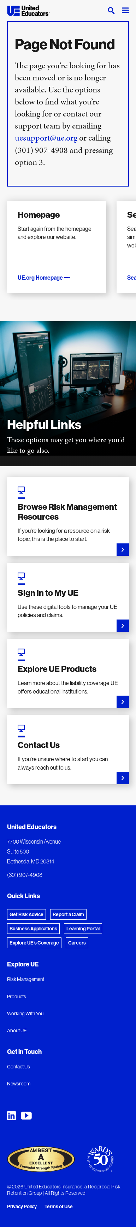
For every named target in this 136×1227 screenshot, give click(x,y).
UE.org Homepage (44, 277)
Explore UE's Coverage (34, 943)
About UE (17, 1030)
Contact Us (18, 1066)
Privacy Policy (22, 1206)
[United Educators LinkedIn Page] (11, 1115)
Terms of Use (59, 1206)
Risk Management (25, 979)
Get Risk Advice (26, 914)
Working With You (25, 1013)
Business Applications (33, 928)
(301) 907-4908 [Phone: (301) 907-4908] (24, 874)
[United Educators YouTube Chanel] (26, 1116)
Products (16, 996)
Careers (77, 943)
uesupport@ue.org (46, 138)
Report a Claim (68, 914)
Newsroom (18, 1083)
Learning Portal (83, 928)
